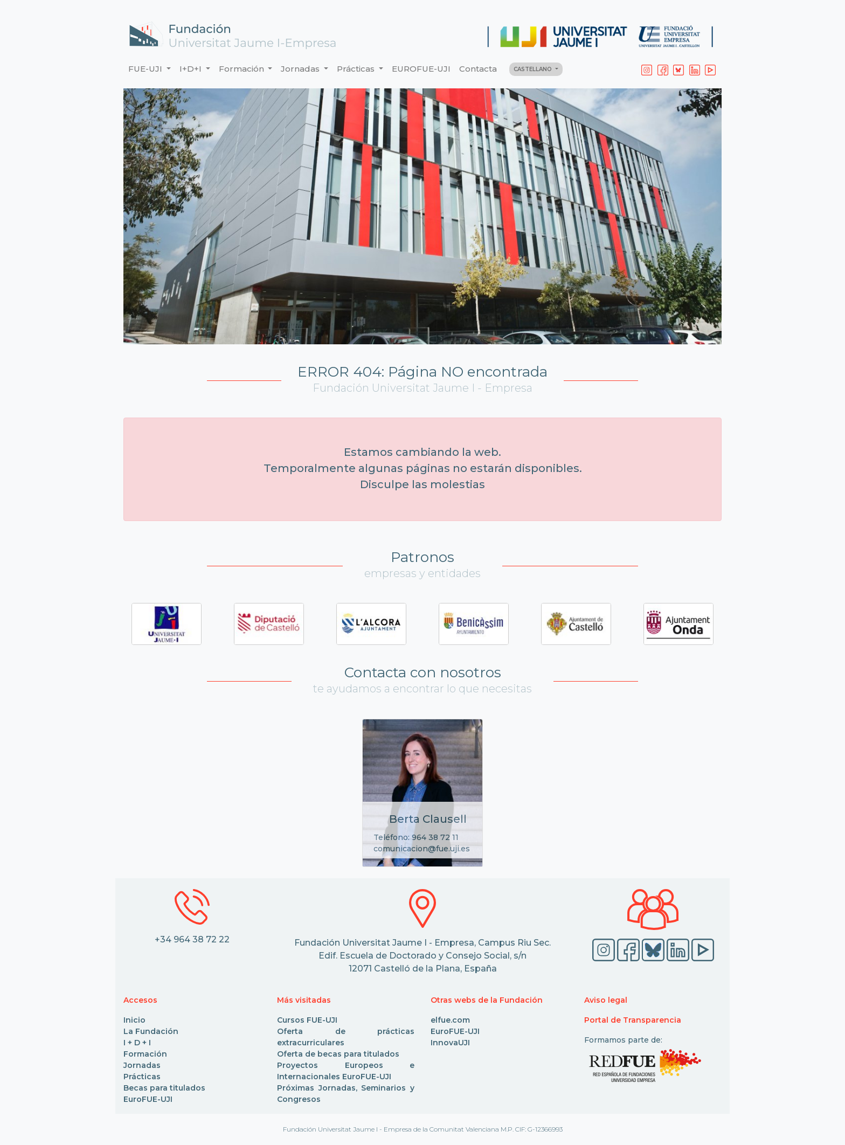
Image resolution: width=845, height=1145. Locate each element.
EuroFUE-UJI (147, 1099)
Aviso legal (605, 1000)
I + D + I (137, 1042)
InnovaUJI (450, 1042)
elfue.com (450, 1020)
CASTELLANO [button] (533, 69)
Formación (145, 1054)
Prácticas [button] (357, 69)
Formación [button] (242, 69)
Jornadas (142, 1065)
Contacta (478, 69)
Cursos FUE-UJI (307, 1020)
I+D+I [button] (191, 69)
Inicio (134, 1020)
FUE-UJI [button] (146, 69)
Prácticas (142, 1076)
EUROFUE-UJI (421, 69)
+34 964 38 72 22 (192, 939)
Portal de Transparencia (632, 1020)
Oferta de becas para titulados (338, 1054)
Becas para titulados (164, 1088)
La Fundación (150, 1031)
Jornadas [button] (301, 69)
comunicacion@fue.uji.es (421, 848)
